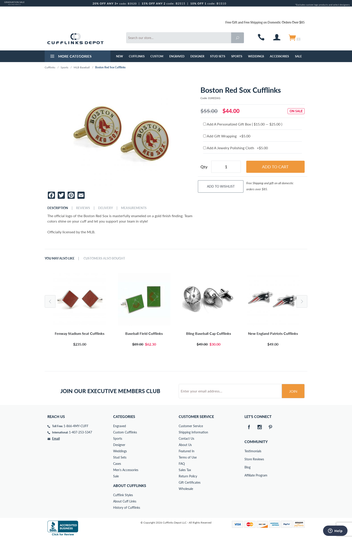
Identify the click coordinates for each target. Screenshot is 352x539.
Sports (236, 56)
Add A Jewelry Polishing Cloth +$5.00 (235, 148)
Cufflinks (137, 56)
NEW (119, 56)
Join (293, 391)
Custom (156, 56)
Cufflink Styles (123, 495)
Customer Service (191, 426)
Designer (197, 56)
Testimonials (247, 451)
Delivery (105, 208)
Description (57, 208)
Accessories (279, 56)
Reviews (83, 208)
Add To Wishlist (221, 186)
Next (302, 301)
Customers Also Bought (104, 258)
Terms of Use (188, 457)
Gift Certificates (189, 482)
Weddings (256, 56)
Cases (117, 463)
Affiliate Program (247, 475)
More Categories (70, 57)
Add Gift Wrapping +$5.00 (226, 136)
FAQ (182, 463)
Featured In (186, 451)
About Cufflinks (129, 485)
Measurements (134, 208)
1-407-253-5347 (80, 432)
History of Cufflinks (126, 507)
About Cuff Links (124, 501)
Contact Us (186, 438)
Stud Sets (217, 56)
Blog (247, 467)
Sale (298, 56)
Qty (204, 166)
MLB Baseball (82, 67)
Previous (50, 301)
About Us (185, 445)
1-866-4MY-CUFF (76, 426)
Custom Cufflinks (125, 432)
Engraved (177, 56)
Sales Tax (185, 470)
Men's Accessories (125, 470)
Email (56, 438)
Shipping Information (193, 432)
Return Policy (188, 476)
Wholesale (186, 489)
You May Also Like (60, 258)
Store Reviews (247, 459)
